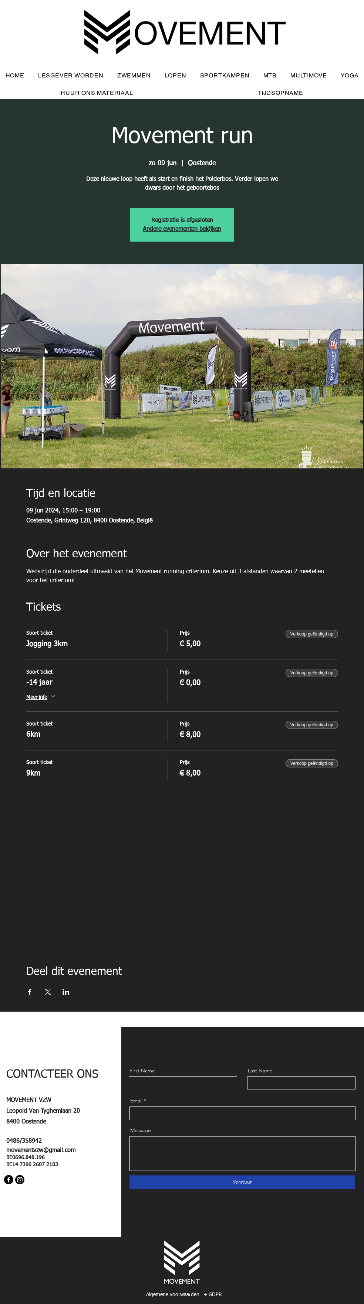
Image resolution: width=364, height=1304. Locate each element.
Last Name (260, 1070)
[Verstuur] (242, 1182)
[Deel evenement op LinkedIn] (66, 992)
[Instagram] (19, 1179)
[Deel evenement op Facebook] (29, 992)
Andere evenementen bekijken (182, 229)
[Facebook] (8, 1179)
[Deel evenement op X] (47, 992)
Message (140, 1130)
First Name (142, 1070)
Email (136, 1100)
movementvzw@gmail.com (40, 1151)
